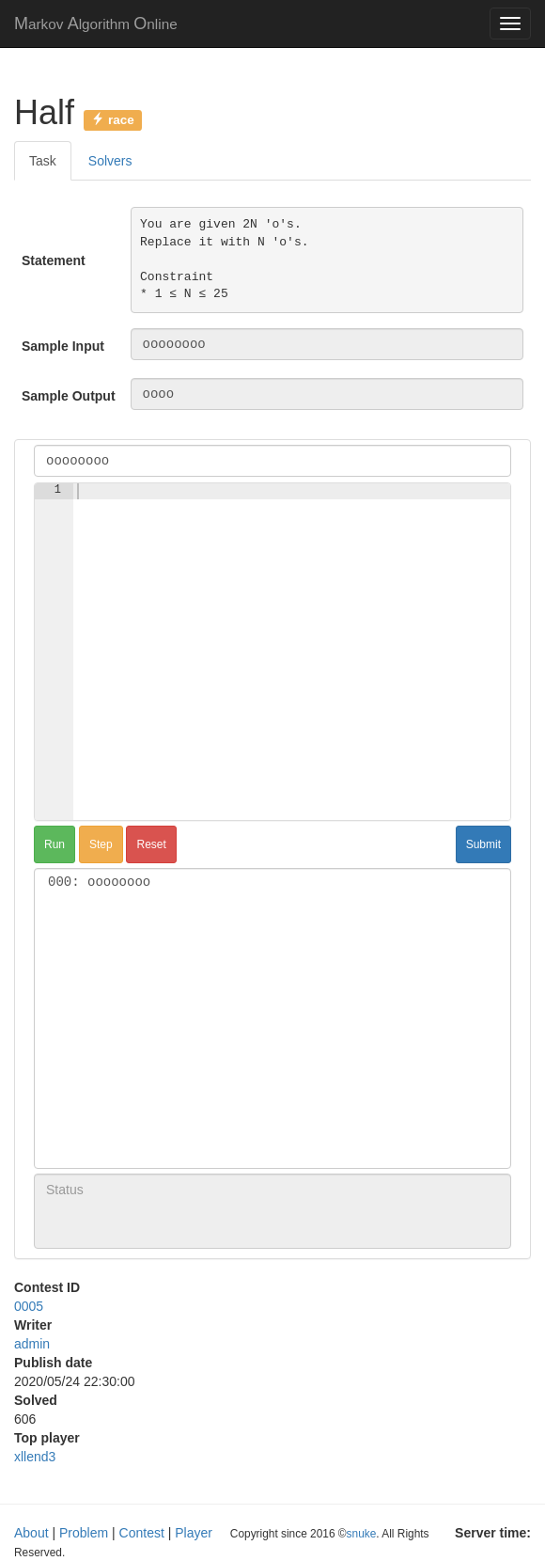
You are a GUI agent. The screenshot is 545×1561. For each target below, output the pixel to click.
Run (54, 844)
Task (42, 160)
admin (32, 1343)
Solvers (110, 160)
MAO (96, 23)
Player (193, 1532)
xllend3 (34, 1456)
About (31, 1532)
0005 (28, 1306)
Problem (83, 1532)
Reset (150, 844)
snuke (362, 1533)
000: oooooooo (272, 883)
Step (101, 844)
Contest (141, 1532)
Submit (483, 844)
